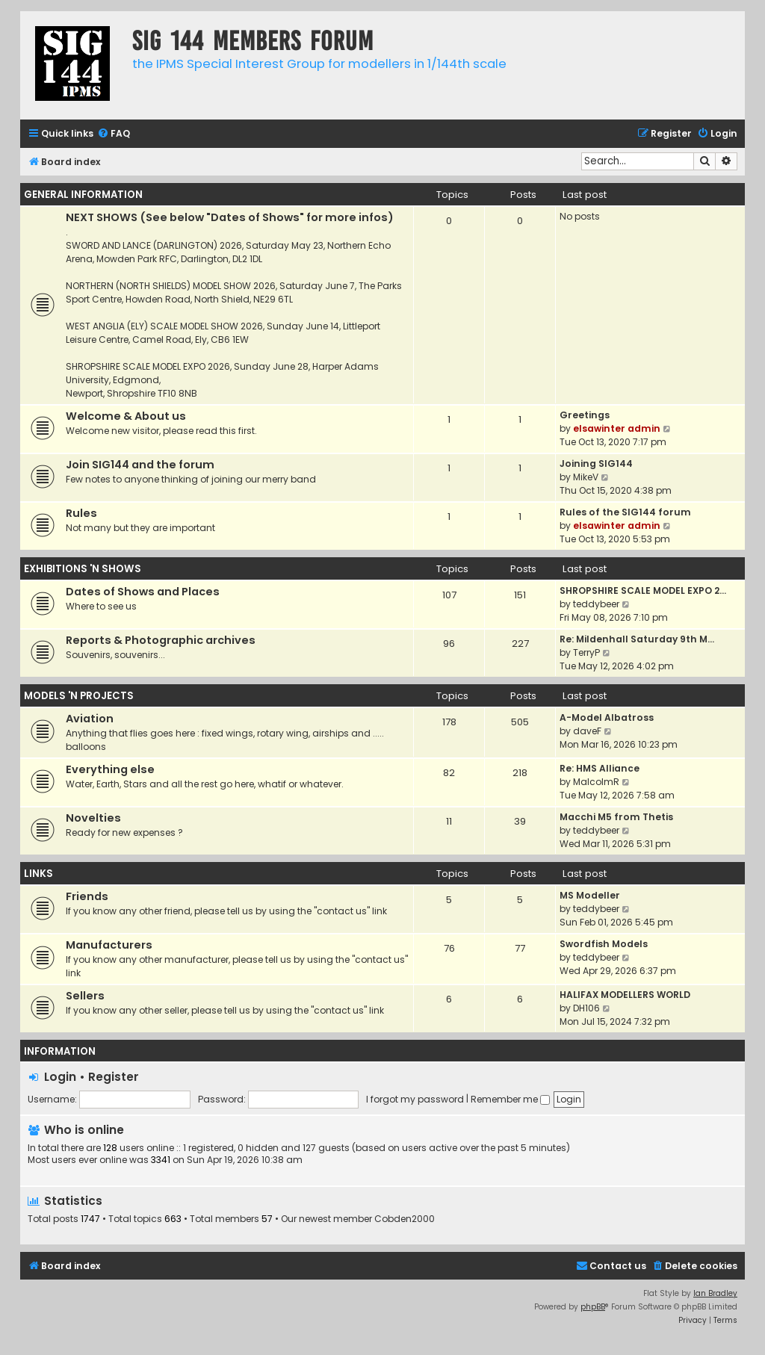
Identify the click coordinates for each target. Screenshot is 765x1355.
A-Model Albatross (607, 717)
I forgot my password (415, 1099)
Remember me (510, 1099)
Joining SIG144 (596, 463)
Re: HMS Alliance (599, 768)
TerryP (586, 652)
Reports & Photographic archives (160, 640)
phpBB (592, 1306)
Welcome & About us (126, 416)
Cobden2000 (404, 1219)
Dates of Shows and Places (143, 591)
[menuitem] (113, 134)
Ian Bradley (715, 1293)
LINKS (38, 873)
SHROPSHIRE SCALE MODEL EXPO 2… (643, 590)
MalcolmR (596, 781)
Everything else (110, 769)
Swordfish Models (604, 943)
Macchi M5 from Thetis (616, 816)
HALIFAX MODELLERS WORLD (625, 994)
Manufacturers (109, 944)
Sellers (85, 995)
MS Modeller (590, 895)
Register (113, 1077)
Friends (87, 896)
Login (60, 1077)
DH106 (586, 1008)
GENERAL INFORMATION (83, 194)
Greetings (585, 415)
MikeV (585, 477)
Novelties (93, 817)
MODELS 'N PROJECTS (79, 696)
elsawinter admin (616, 428)
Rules (81, 513)
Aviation (90, 718)
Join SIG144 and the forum (140, 464)
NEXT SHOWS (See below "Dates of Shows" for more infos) (230, 217)
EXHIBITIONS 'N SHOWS (82, 569)
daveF (587, 731)
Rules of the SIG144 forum (625, 512)
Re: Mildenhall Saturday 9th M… (637, 639)
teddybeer (596, 604)
